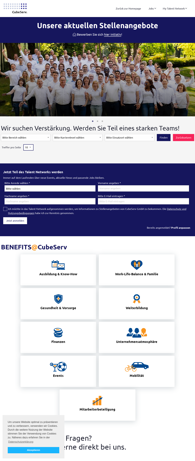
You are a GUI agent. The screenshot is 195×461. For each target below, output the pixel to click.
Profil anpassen (180, 227)
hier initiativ (112, 34)
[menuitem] (128, 8)
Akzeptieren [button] (33, 450)
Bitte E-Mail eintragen (111, 196)
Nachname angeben (17, 196)
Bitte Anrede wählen (17, 183)
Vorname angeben (109, 183)
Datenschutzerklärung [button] (20, 441)
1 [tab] (92, 121)
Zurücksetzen (183, 137)
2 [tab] (97, 121)
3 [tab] (102, 121)
